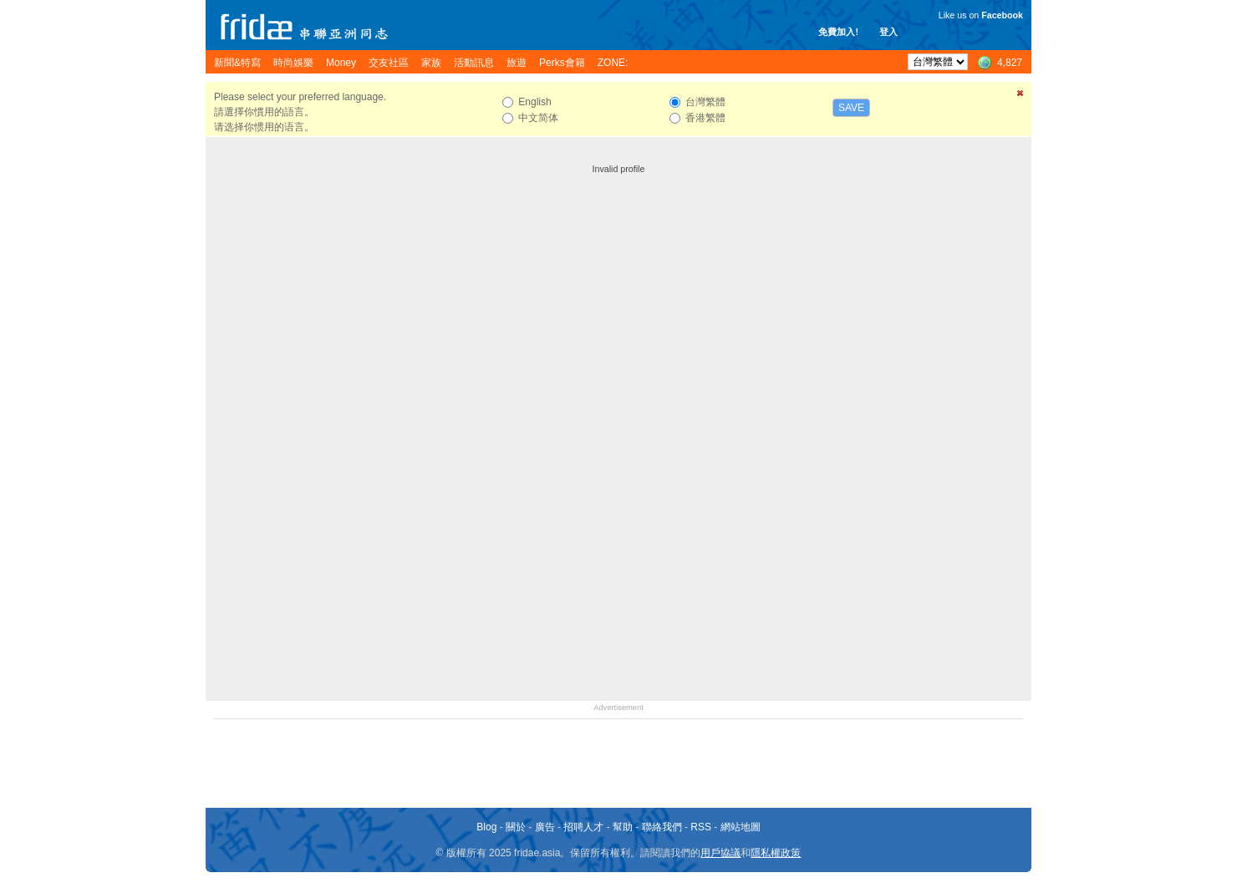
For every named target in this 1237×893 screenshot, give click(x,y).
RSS (700, 827)
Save (851, 108)
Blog (486, 827)
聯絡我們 (662, 827)
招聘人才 (583, 827)
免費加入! (838, 32)
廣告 (545, 827)
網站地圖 (740, 827)
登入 (888, 32)
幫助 (623, 827)
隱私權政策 (776, 853)
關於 (516, 827)
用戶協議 (720, 853)
